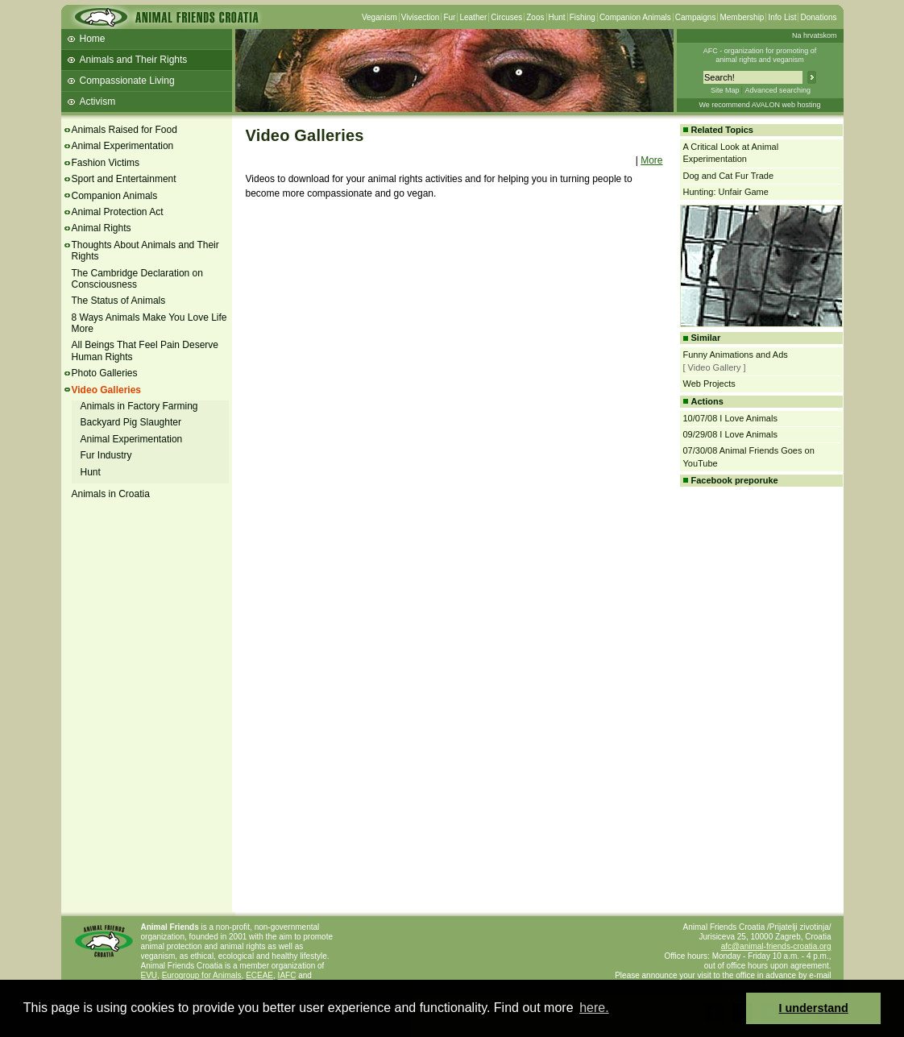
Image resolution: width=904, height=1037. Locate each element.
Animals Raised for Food (124, 129)
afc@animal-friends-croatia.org (776, 946)
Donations (818, 17)
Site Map (725, 90)
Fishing (582, 17)
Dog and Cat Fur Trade (728, 175)
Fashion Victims (105, 162)
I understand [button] (813, 1008)
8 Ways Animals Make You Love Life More (149, 323)
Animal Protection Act (118, 212)
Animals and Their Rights (134, 59)
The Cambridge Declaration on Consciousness (137, 279)
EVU (149, 975)
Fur (449, 17)
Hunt (557, 17)
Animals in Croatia (111, 494)
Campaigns (695, 17)
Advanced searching (777, 90)
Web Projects (709, 383)
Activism (98, 101)
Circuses (506, 17)
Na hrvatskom (814, 35)
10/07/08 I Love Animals (730, 418)
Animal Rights (101, 228)
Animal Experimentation (123, 145)
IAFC (287, 975)
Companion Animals (635, 17)
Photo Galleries (105, 373)
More (651, 160)
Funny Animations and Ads (735, 354)
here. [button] (593, 1007)
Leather (473, 17)
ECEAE (259, 975)
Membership (741, 17)
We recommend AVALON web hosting (759, 105)
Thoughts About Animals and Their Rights (145, 250)
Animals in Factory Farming (139, 406)
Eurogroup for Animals (202, 975)
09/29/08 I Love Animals (730, 434)
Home (93, 38)
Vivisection (420, 17)
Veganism (379, 17)
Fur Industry (106, 455)
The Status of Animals (119, 300)
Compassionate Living (127, 80)
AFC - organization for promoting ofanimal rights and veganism (760, 55)
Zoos (535, 17)
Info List (782, 17)
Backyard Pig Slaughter (131, 422)
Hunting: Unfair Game (726, 192)
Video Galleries (107, 390)
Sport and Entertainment (124, 179)
